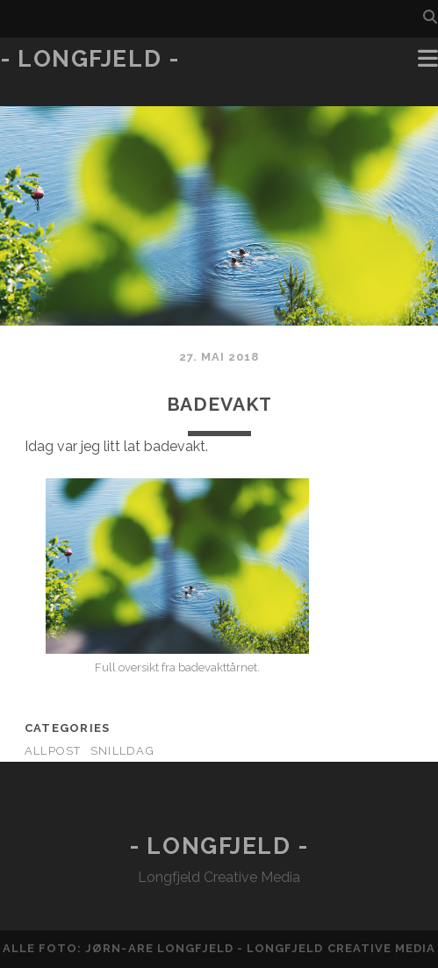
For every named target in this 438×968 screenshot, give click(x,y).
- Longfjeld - (89, 59)
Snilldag (122, 750)
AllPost (53, 750)
